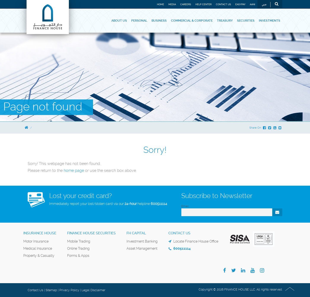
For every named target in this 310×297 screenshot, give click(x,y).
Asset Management (142, 248)
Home (160, 4)
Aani (252, 4)
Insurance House (39, 233)
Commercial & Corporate (192, 20)
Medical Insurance (37, 248)
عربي (264, 4)
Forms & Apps (78, 256)
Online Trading (78, 248)
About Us (119, 20)
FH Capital (136, 233)
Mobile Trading (78, 241)
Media (172, 4)
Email (184, 206)
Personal (139, 20)
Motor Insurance (36, 241)
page (79, 170)
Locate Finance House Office (195, 241)
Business (159, 20)
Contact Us (223, 4)
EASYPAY (240, 4)
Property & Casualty (38, 256)
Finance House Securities (91, 233)
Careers (185, 4)
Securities (246, 20)
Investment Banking (142, 241)
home (69, 170)
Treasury (225, 20)
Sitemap (51, 290)
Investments (269, 20)
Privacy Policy (69, 290)
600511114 (159, 204)
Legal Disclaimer (93, 290)
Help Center (203, 4)
